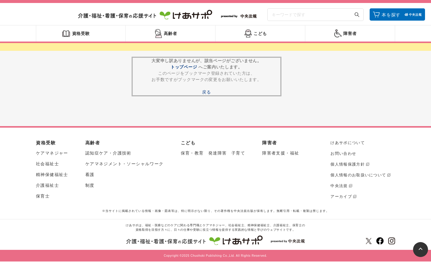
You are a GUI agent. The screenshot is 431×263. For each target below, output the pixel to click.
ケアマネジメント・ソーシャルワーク (124, 165)
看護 (90, 176)
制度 (90, 186)
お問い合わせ (343, 154)
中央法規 (338, 187)
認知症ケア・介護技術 (108, 154)
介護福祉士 (47, 186)
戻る (206, 93)
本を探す (391, 15)
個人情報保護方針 (347, 165)
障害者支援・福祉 (280, 154)
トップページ (184, 68)
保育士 (43, 197)
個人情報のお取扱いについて (358, 176)
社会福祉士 (47, 165)
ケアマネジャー (52, 154)
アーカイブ (341, 197)
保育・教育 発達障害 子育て (213, 154)
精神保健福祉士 (52, 176)
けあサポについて (347, 144)
